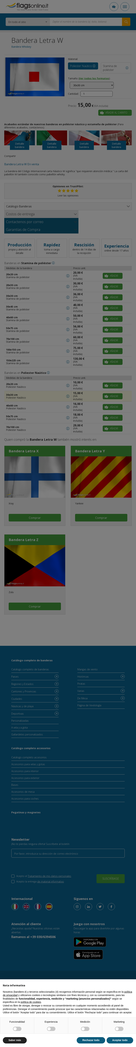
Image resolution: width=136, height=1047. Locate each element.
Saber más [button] (14, 1040)
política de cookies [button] (31, 1002)
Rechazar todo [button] (90, 1040)
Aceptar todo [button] (120, 1040)
